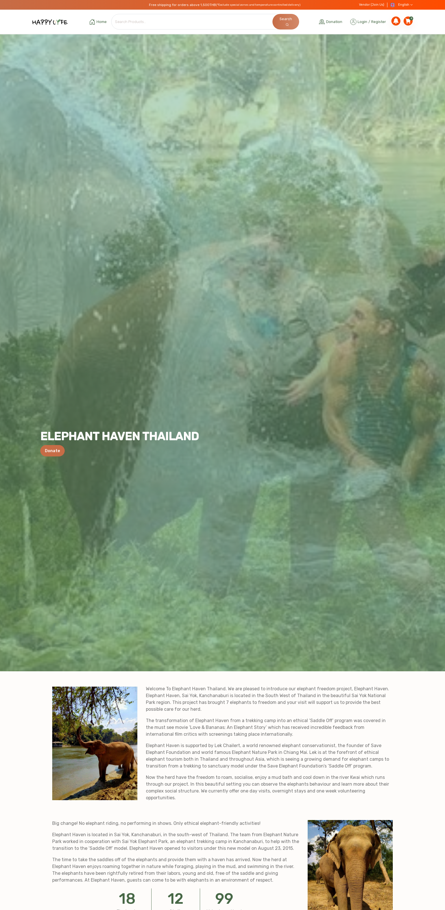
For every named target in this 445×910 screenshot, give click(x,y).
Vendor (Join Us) (371, 5)
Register (378, 22)
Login (362, 22)
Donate (52, 450)
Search (286, 21)
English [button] (401, 5)
